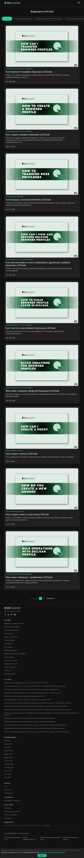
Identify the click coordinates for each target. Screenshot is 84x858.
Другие (47, 825)
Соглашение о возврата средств (69, 838)
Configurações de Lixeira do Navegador (19, 259)
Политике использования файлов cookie (50, 838)
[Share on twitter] (5, 615)
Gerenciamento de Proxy (14, 450)
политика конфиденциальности (29, 838)
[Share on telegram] (12, 615)
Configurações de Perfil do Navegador (19, 69)
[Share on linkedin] (8, 615)
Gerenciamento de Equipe (15, 196)
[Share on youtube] (15, 615)
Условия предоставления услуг (12, 838)
